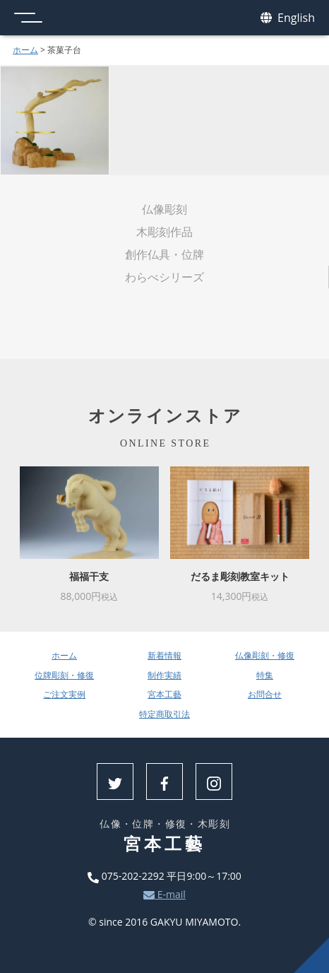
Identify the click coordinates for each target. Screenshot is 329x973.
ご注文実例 (64, 694)
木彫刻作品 (164, 232)
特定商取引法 (164, 714)
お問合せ (265, 694)
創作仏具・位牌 (164, 254)
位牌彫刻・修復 (64, 675)
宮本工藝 (164, 694)
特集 (264, 675)
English (288, 18)
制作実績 (164, 675)
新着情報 (164, 655)
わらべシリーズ (164, 277)
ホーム (25, 50)
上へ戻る (311, 955)
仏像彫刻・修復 (264, 655)
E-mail (164, 894)
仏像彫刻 (164, 209)
